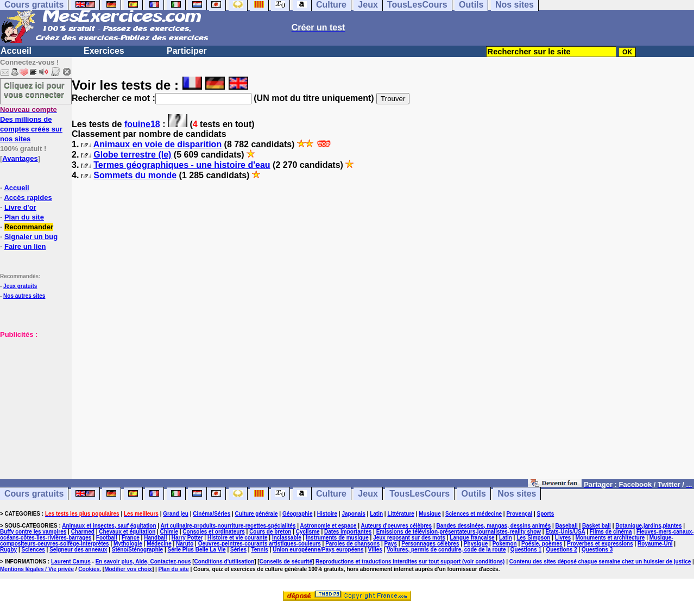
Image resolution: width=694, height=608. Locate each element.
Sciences (33, 550)
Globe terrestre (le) (132, 154)
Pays (390, 544)
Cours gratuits (34, 493)
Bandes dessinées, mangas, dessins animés (494, 526)
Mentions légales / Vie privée (37, 569)
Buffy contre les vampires (33, 532)
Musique (430, 514)
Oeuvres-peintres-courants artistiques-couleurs (259, 544)
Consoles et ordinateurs (213, 532)
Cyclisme (308, 532)
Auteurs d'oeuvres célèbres (396, 526)
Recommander (28, 227)
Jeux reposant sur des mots (409, 538)
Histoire (327, 514)
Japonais (353, 514)
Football (106, 538)
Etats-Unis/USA (565, 532)
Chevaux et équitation (127, 532)
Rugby (8, 550)
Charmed (82, 532)
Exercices (104, 50)
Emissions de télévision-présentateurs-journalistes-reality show (458, 532)
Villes (375, 550)
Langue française (472, 538)
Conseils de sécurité (286, 562)
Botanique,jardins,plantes (648, 526)
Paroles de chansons (352, 544)
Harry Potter (187, 538)
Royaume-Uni (655, 544)
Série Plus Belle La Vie (197, 550)
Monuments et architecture (610, 538)
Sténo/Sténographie (137, 550)
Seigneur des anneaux (78, 550)
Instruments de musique (337, 538)
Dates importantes (347, 532)
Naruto (184, 544)
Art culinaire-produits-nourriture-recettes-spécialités (228, 526)
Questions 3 (597, 550)
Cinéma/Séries (211, 514)
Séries (238, 550)
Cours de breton (270, 532)
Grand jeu (175, 514)
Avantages (19, 158)
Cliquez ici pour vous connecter (34, 89)
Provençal (519, 514)
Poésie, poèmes (542, 544)
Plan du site (24, 217)
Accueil (16, 50)
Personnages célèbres (430, 544)
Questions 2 (561, 550)
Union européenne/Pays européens (318, 550)
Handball (155, 538)
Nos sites (516, 493)
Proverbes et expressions (600, 544)
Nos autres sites (24, 296)
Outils (474, 493)
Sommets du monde (134, 175)
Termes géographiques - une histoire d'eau (181, 165)
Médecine (159, 544)
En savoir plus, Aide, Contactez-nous (143, 562)
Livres (563, 538)
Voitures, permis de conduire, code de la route (446, 550)
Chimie (169, 532)
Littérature (400, 514)
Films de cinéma (611, 532)
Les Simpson (533, 538)
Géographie (297, 514)
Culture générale (256, 514)
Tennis (259, 550)
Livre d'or (20, 207)
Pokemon (505, 544)
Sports (545, 514)
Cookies (88, 569)
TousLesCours (419, 493)
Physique (476, 544)
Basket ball (596, 526)
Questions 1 (525, 550)
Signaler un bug (31, 237)
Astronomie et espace (328, 526)
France (131, 538)
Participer (187, 50)
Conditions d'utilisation (224, 562)
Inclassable (286, 538)
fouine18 (142, 124)
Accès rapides (28, 197)
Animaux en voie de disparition (157, 144)
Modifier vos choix (128, 569)
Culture (331, 493)
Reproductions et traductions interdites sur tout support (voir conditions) (410, 562)
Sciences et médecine (473, 514)
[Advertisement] (32, 393)
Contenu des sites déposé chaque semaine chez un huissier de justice (600, 562)
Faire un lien (25, 246)
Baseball (567, 526)
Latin (376, 514)
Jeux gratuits (20, 286)
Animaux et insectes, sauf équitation (109, 526)
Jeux (367, 493)
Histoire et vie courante (237, 538)
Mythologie (127, 544)
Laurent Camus (71, 562)
